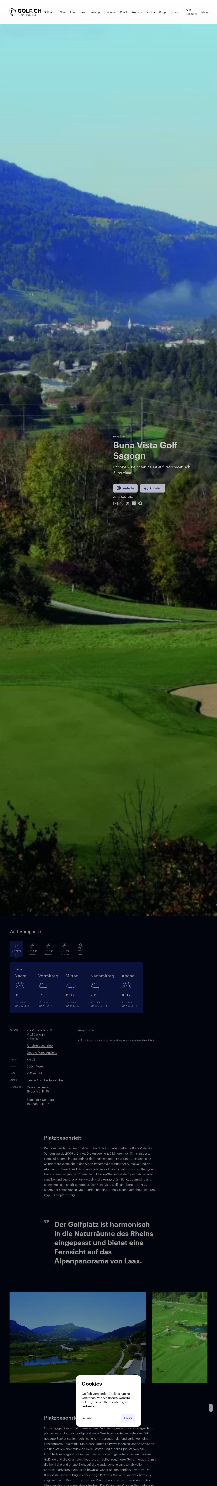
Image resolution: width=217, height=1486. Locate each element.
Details (86, 1418)
